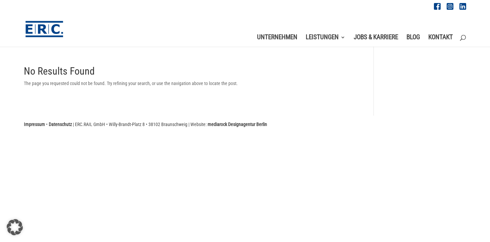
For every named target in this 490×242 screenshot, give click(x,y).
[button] (15, 227)
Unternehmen (277, 38)
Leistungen (322, 38)
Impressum (34, 124)
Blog (413, 38)
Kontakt (440, 38)
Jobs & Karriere (376, 38)
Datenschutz (60, 124)
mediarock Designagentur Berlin (237, 124)
